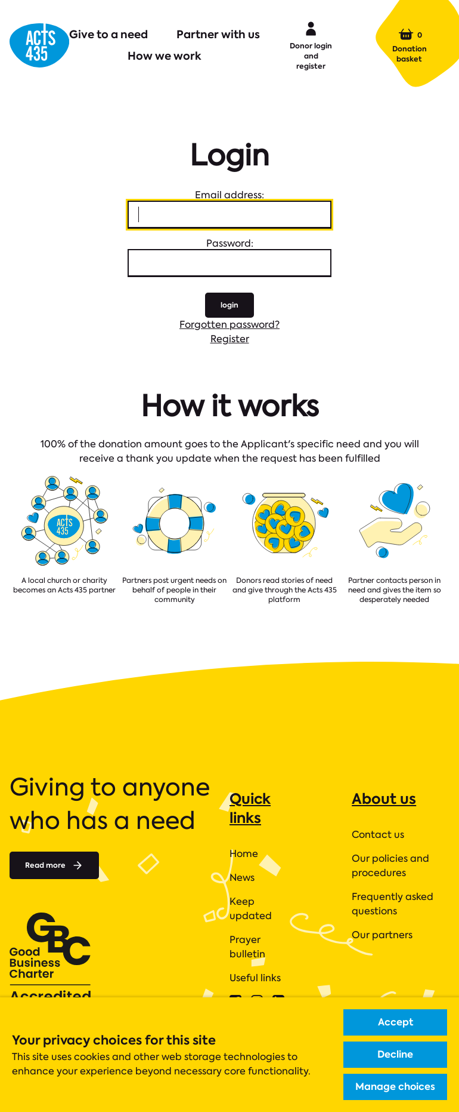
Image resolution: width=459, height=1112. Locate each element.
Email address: (229, 195)
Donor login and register (311, 44)
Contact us (378, 834)
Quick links (250, 808)
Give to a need (108, 34)
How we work (164, 55)
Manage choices (395, 1086)
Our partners (382, 935)
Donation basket (409, 45)
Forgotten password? (229, 324)
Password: (229, 243)
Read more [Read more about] (54, 865)
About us (384, 799)
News (242, 877)
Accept (395, 1022)
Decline (395, 1054)
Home (244, 853)
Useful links (255, 978)
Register (229, 339)
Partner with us (218, 34)
